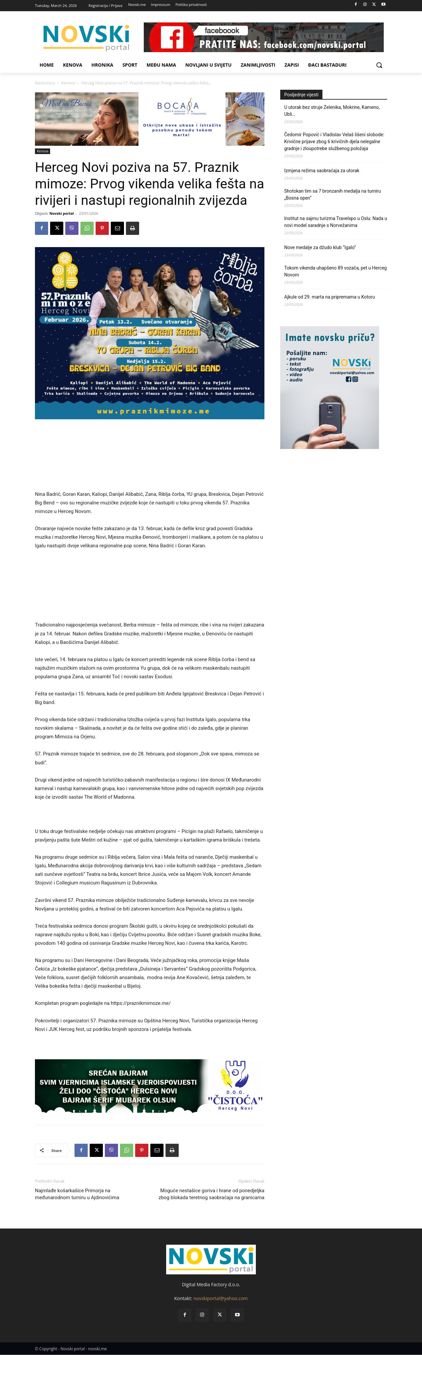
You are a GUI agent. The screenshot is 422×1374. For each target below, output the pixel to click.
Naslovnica (45, 83)
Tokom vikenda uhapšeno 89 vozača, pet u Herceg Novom (335, 271)
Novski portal (61, 213)
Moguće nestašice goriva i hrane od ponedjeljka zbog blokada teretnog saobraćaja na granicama (211, 1194)
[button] (379, 65)
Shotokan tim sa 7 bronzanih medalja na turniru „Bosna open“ (332, 194)
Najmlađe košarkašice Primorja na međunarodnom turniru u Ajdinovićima (77, 1194)
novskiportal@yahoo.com (220, 1298)
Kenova (68, 83)
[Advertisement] (149, 457)
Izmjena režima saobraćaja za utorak (321, 170)
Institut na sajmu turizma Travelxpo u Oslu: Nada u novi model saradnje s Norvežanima (335, 222)
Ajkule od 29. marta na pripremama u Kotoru (329, 297)
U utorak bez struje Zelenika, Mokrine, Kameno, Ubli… (332, 111)
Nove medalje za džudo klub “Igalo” (320, 247)
